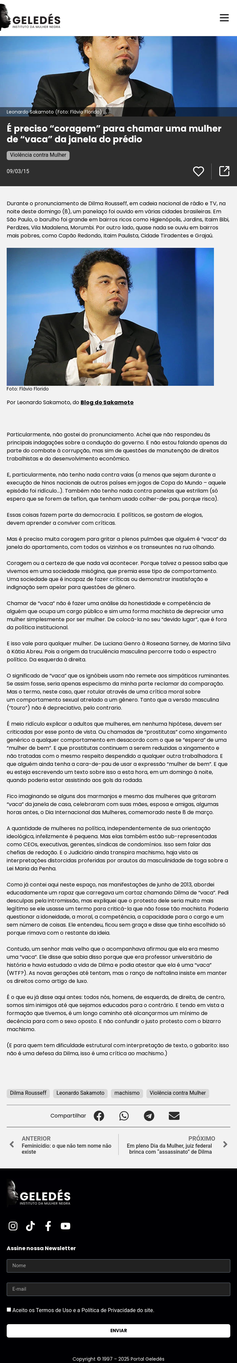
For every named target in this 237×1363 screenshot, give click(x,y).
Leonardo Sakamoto (80, 1093)
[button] (98, 1116)
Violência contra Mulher (38, 155)
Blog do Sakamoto (107, 402)
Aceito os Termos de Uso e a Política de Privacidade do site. (83, 1310)
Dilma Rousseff (28, 1093)
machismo (126, 1093)
